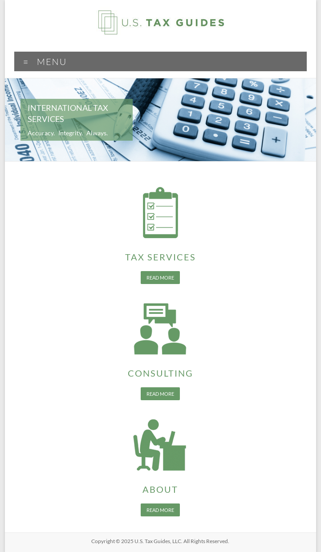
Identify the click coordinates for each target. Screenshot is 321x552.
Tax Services (160, 257)
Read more (160, 277)
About (160, 489)
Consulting (160, 373)
